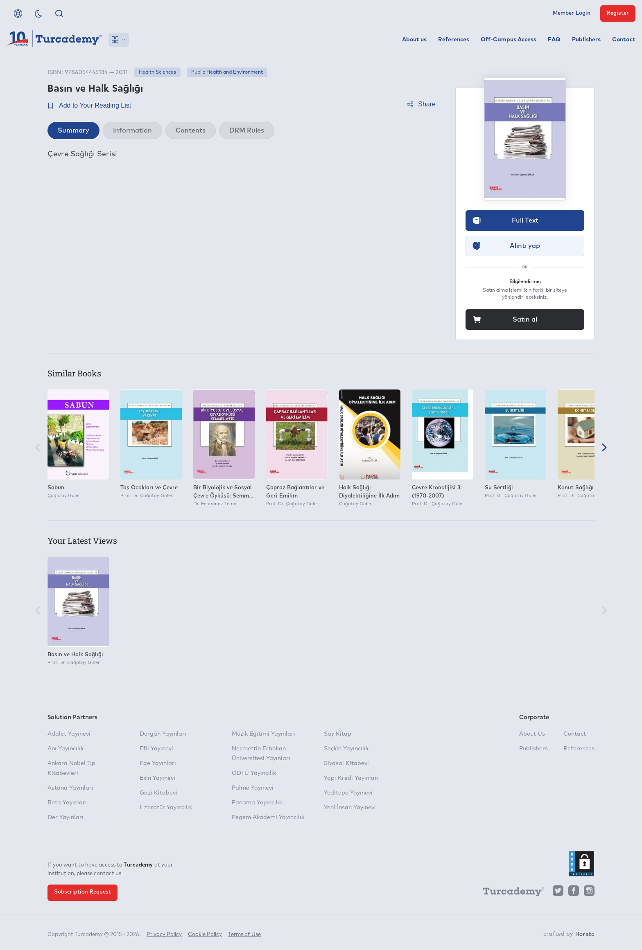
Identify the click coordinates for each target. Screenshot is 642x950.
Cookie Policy (205, 932)
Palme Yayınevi (253, 788)
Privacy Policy (164, 932)
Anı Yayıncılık (65, 749)
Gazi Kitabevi (158, 793)
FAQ (554, 40)
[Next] (604, 448)
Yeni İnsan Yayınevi (350, 807)
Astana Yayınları (70, 788)
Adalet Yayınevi (68, 734)
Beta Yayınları (67, 803)
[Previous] (37, 448)
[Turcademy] (510, 893)
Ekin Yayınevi (157, 778)
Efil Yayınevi (156, 749)
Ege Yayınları (158, 763)
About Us (532, 734)
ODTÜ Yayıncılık (254, 773)
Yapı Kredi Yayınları (351, 778)
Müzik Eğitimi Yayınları (263, 734)
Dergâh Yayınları (163, 734)
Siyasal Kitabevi (346, 763)
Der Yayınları (65, 817)
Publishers (586, 40)
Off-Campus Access (508, 40)
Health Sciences (157, 72)
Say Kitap (337, 734)
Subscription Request (82, 892)
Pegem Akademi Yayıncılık (268, 817)
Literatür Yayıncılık (166, 807)
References (453, 40)
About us (414, 40)
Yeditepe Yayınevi (348, 793)
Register (618, 13)
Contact (623, 40)
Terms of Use (244, 932)
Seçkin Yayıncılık (346, 749)
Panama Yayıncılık (257, 803)
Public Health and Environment (227, 72)
